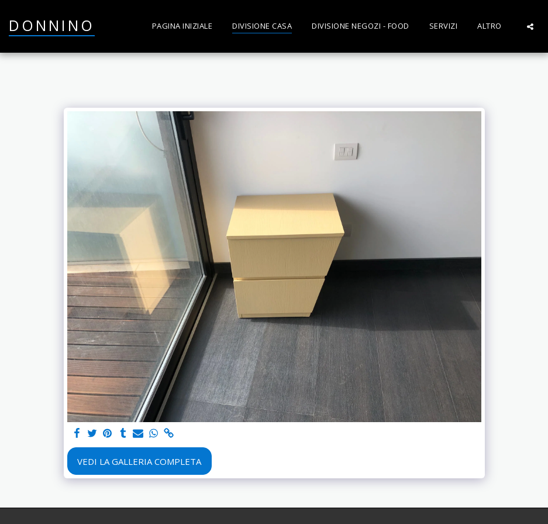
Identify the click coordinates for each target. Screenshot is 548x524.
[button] (530, 26)
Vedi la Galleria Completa (139, 461)
